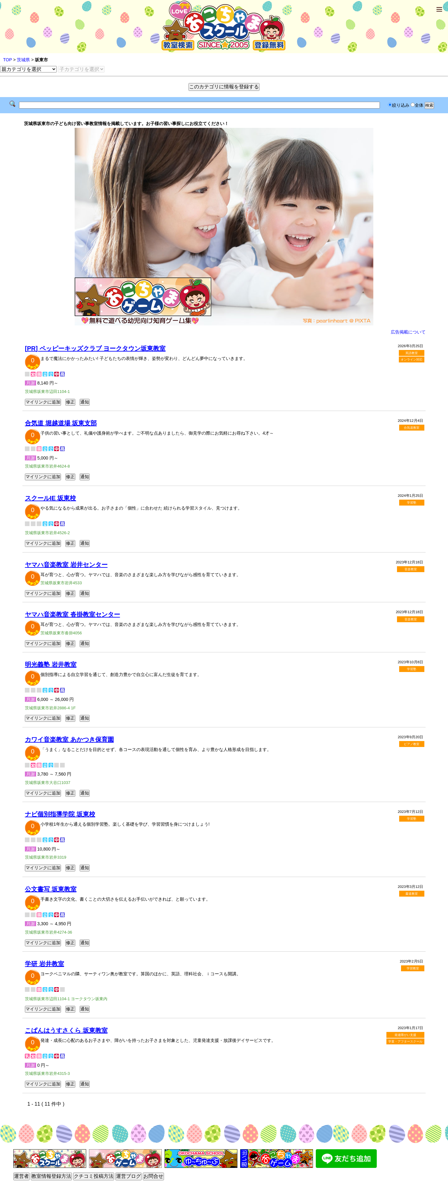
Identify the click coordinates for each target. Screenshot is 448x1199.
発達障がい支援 (405, 1035)
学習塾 (411, 502)
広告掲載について (408, 331)
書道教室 (411, 893)
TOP (7, 59)
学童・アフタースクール (405, 1041)
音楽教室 (410, 569)
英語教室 (411, 353)
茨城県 (23, 59)
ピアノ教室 (411, 744)
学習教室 (413, 968)
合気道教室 (411, 427)
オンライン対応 (411, 359)
